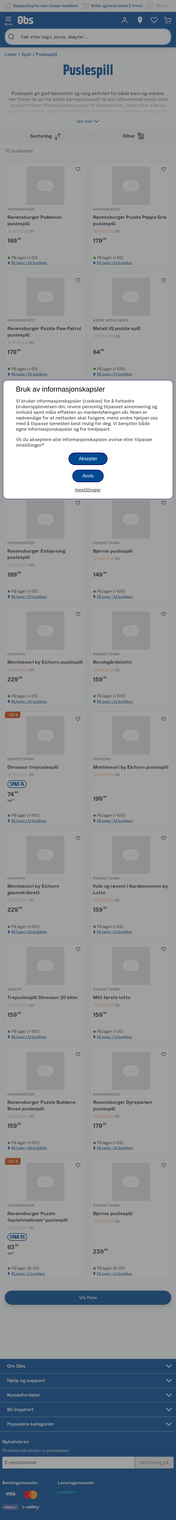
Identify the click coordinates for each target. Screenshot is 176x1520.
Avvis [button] (88, 475)
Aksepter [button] (88, 458)
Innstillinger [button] (88, 490)
